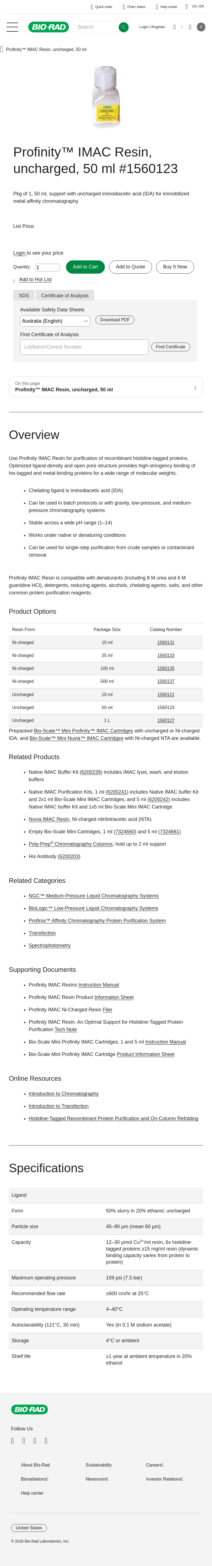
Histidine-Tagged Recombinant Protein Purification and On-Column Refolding (113, 1118)
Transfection (42, 933)
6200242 (158, 799)
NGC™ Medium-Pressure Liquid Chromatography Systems (94, 896)
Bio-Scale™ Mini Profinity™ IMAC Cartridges (83, 731)
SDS (24, 295)
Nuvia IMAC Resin (49, 819)
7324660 (125, 831)
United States (29, 1527)
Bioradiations (34, 1479)
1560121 (165, 694)
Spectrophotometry (50, 945)
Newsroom (96, 1479)
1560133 (165, 655)
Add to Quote (130, 266)
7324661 (169, 831)
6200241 (117, 792)
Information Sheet (114, 997)
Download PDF (115, 319)
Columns (102, 844)
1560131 (165, 642)
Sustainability (99, 1465)
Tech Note (66, 1029)
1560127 (165, 720)
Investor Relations (163, 1479)
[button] (1, 49)
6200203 (69, 856)
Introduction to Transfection (59, 1106)
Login (20, 253)
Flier (107, 1009)
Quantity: (22, 267)
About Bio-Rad (35, 1465)
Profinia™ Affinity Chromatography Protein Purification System (97, 920)
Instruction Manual (98, 985)
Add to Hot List (35, 279)
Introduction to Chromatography (64, 1093)
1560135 (165, 668)
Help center (32, 1493)
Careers (154, 1465)
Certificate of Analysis (65, 295)
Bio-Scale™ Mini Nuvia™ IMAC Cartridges (76, 738)
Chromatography (73, 844)
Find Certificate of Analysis (49, 334)
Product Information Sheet (145, 1054)
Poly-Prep (42, 844)
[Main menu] (12, 26)
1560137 (165, 681)
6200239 (91, 772)
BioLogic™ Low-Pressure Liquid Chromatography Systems (93, 908)
